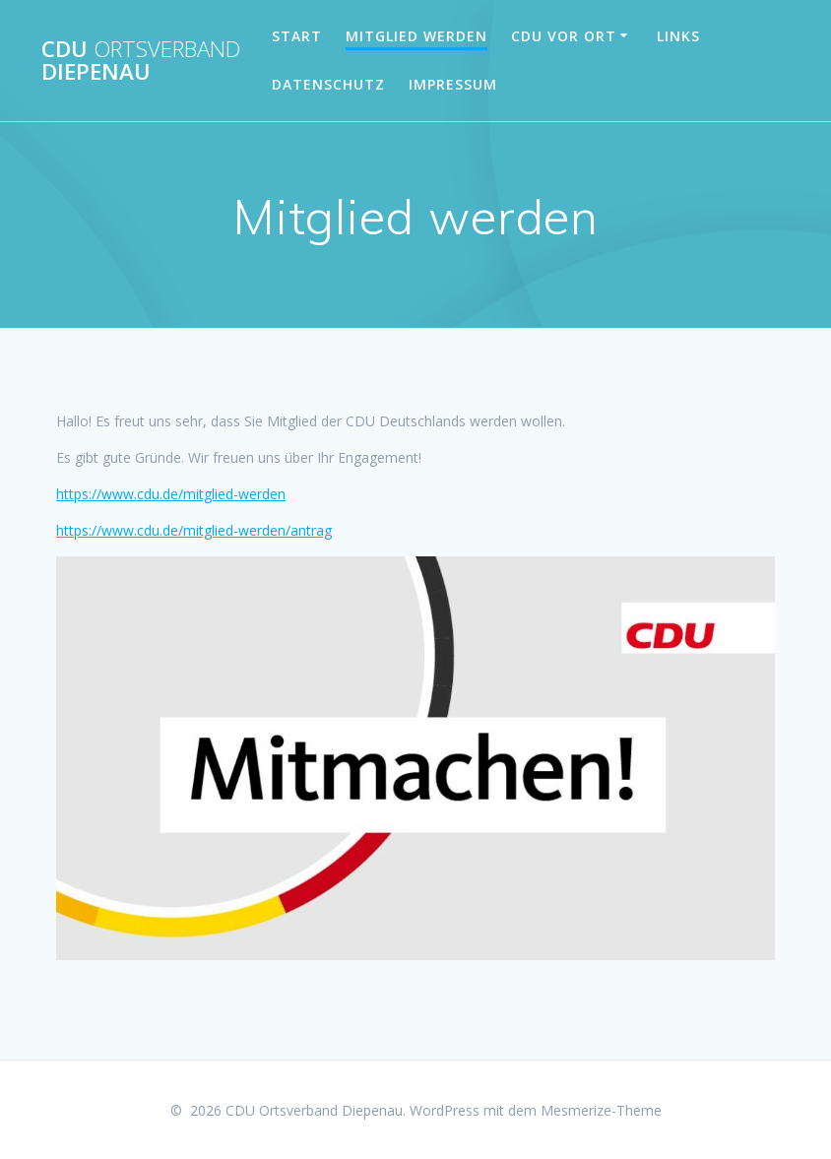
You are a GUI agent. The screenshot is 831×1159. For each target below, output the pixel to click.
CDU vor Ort (563, 36)
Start (297, 36)
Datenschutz (328, 84)
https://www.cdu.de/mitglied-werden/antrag (194, 530)
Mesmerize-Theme (601, 1110)
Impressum (453, 84)
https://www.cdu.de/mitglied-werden (171, 493)
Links (678, 36)
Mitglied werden (416, 36)
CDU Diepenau (140, 60)
